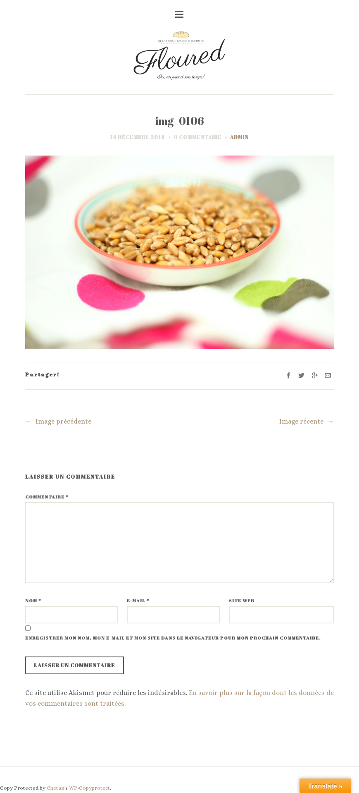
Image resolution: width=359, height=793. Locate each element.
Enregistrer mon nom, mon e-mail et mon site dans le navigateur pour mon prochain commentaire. (173, 638)
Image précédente (58, 421)
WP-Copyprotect (89, 788)
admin (239, 137)
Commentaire (47, 497)
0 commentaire (197, 137)
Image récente (306, 421)
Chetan (55, 788)
